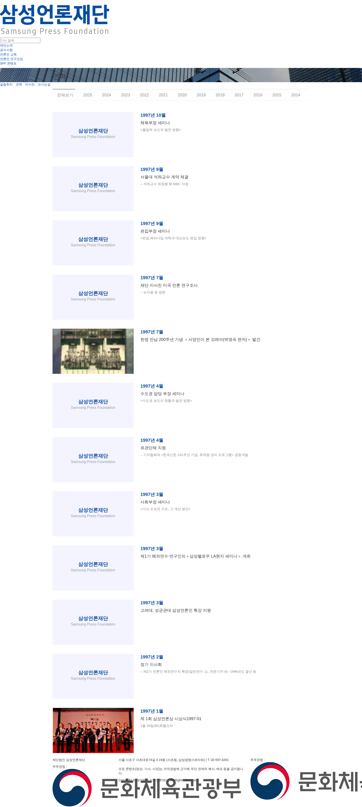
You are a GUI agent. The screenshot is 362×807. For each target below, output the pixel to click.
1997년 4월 (151, 386)
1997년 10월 (153, 115)
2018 (220, 95)
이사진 (30, 84)
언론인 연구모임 (11, 59)
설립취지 (6, 84)
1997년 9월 (151, 169)
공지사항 (6, 50)
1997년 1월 (151, 711)
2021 (163, 95)
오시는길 (44, 84)
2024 (106, 95)
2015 (276, 95)
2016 (257, 95)
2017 (238, 95)
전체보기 (65, 95)
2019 (201, 95)
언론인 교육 (8, 54)
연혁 (19, 84)
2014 (295, 95)
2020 (182, 95)
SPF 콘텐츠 (8, 63)
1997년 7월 (151, 277)
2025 (87, 95)
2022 (144, 95)
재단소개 (6, 45)
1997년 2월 (151, 656)
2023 (125, 95)
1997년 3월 (151, 494)
